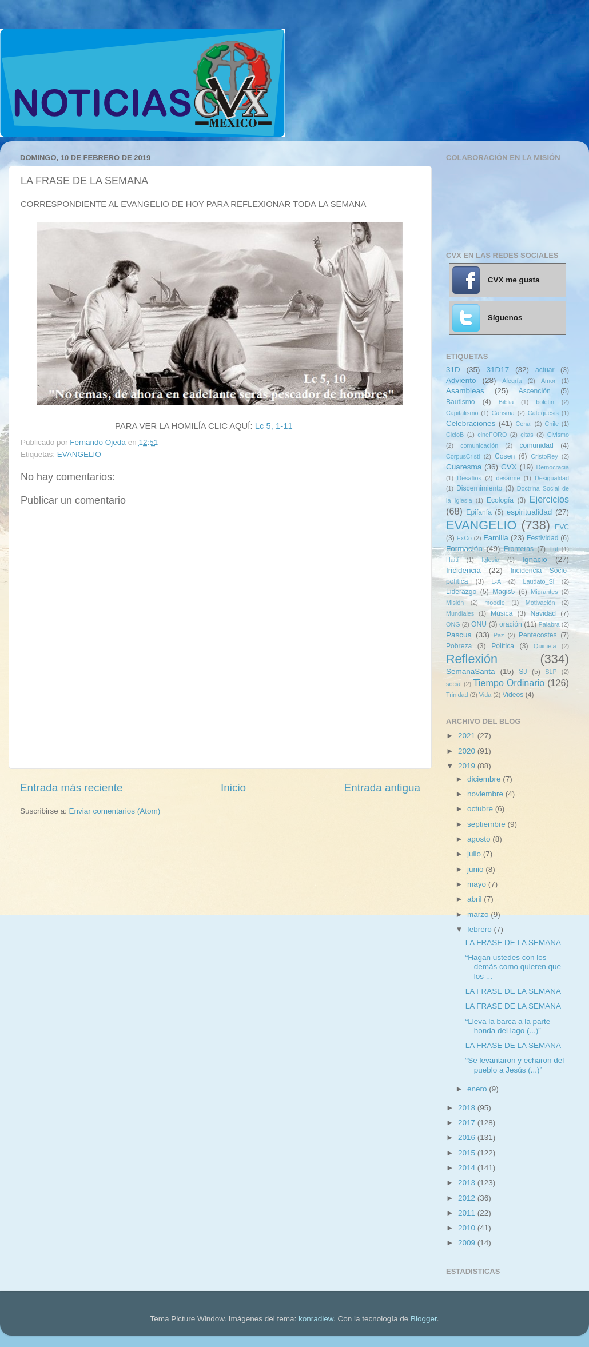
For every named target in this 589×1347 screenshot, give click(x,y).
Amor (548, 380)
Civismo (558, 434)
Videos (512, 695)
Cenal (523, 423)
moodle (494, 602)
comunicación (479, 445)
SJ (523, 672)
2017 (467, 1122)
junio (476, 869)
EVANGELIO (79, 454)
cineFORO (492, 434)
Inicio (233, 788)
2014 (467, 1167)
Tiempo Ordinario (509, 683)
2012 (467, 1198)
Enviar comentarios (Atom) (115, 811)
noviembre (486, 794)
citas (526, 434)
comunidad (536, 445)
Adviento (461, 380)
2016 (467, 1137)
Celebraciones (470, 423)
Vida (485, 694)
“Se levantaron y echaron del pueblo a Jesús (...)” (514, 1065)
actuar (545, 370)
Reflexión (472, 659)
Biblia (506, 401)
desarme (508, 478)
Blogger (424, 1318)
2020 (467, 751)
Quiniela (545, 646)
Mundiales (460, 613)
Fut (553, 548)
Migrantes (544, 591)
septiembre (487, 824)
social (454, 683)
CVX (509, 467)
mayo (477, 884)
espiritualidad (529, 512)
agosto (479, 839)
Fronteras (519, 549)
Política (502, 646)
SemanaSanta (470, 671)
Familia (495, 537)
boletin (545, 401)
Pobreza (459, 646)
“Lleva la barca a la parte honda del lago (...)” (508, 1026)
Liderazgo (461, 592)
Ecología (500, 500)
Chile (551, 423)
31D (453, 369)
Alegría (512, 380)
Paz (499, 635)
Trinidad (457, 694)
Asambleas (465, 390)
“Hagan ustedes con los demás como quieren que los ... (513, 966)
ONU (479, 624)
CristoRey (544, 456)
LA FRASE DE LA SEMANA (513, 942)
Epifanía (479, 512)
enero (478, 1089)
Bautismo (460, 402)
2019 (467, 766)
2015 (467, 1153)
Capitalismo (462, 412)
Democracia (552, 467)
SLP (550, 671)
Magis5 (503, 592)
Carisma (503, 412)
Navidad (543, 613)
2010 (467, 1228)
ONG (453, 624)
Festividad (542, 538)
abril (475, 899)
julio (475, 854)
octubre (481, 808)
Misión (455, 602)
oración (510, 624)
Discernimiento (479, 488)
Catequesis (543, 412)
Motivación (540, 602)
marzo (479, 914)
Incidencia (463, 570)
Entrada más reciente (71, 788)
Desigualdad (552, 478)
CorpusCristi (463, 456)
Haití (452, 559)
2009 (467, 1242)
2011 (467, 1213)
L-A (496, 581)
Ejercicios (549, 499)
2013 (467, 1182)
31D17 (497, 369)
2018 (467, 1107)
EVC (562, 527)
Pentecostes (538, 635)
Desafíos (469, 478)
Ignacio (534, 559)
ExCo (464, 538)
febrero (480, 929)
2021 (467, 735)
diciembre (485, 779)
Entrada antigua (382, 788)
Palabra (548, 624)
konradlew (316, 1318)
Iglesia (490, 559)
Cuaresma (463, 467)
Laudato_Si (539, 581)
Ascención (535, 391)
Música (501, 613)
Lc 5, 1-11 (274, 426)
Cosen (505, 456)
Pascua (459, 635)
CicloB (455, 434)
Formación (464, 548)
